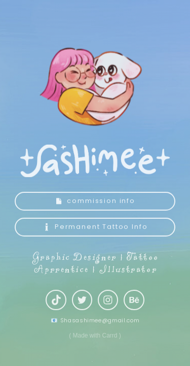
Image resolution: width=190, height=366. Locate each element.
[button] (95, 202)
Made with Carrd (94, 337)
